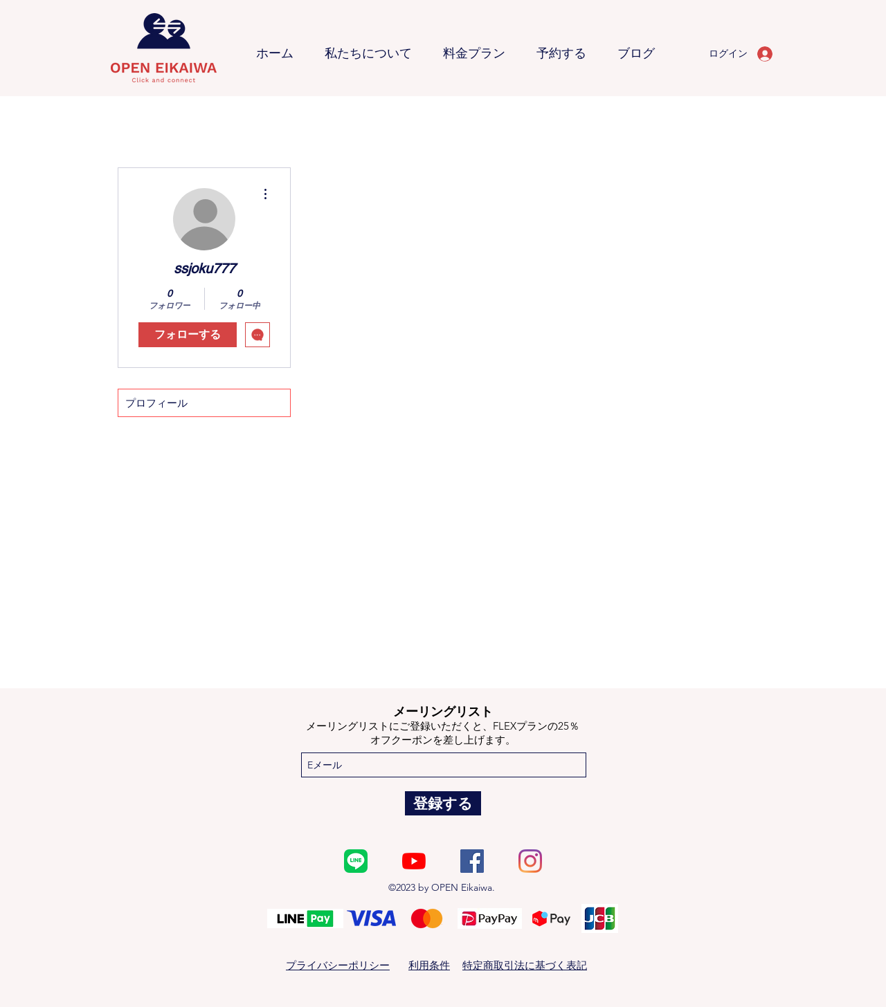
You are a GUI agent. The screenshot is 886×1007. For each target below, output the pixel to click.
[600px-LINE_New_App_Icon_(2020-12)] (356, 861)
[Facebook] (472, 861)
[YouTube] (414, 861)
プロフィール (156, 402)
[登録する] (443, 803)
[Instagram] (530, 861)
